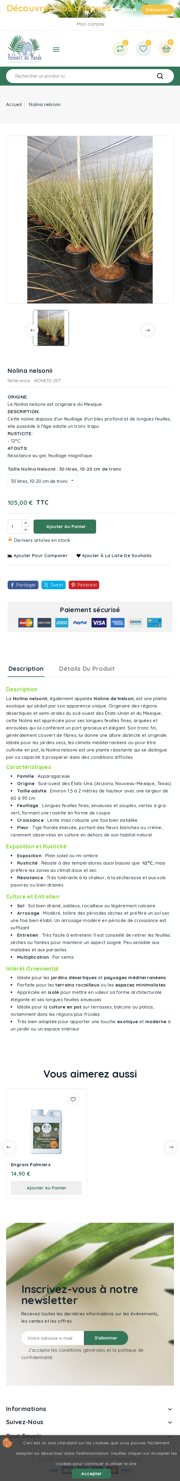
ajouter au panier (47, 1188)
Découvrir (157, 10)
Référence (19, 381)
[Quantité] (15, 527)
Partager (26, 585)
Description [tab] (26, 668)
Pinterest (87, 585)
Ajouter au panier (65, 526)
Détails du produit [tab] (87, 668)
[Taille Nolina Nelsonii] (43, 480)
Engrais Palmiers (31, 1164)
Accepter (91, 1473)
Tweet (56, 585)
